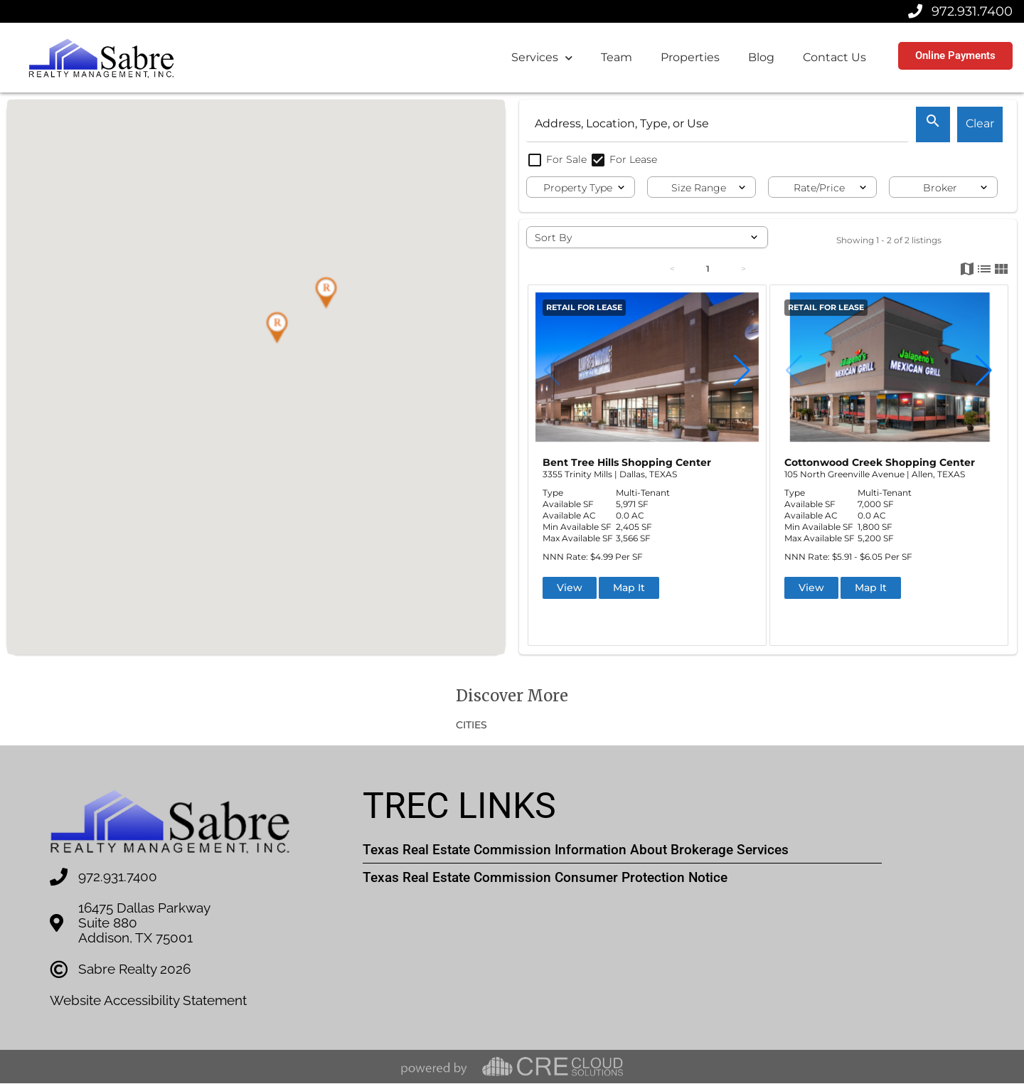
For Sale (558, 159)
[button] (276, 328)
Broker (940, 187)
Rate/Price (819, 187)
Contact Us (834, 57)
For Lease (623, 159)
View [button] (569, 587)
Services (541, 58)
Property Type (577, 187)
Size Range (698, 187)
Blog (761, 57)
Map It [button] (629, 587)
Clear (980, 123)
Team (616, 57)
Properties (690, 57)
